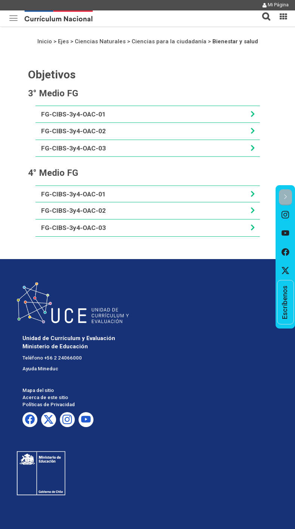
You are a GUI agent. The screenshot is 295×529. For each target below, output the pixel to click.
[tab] (263, 12)
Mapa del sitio (38, 390)
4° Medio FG (53, 173)
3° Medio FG (53, 93)
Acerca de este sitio (45, 397)
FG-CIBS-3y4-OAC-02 (73, 131)
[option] (285, 214)
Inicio (44, 41)
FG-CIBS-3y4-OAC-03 (73, 148)
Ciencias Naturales (100, 41)
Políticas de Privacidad (48, 404)
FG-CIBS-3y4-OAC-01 (73, 114)
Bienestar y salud (235, 41)
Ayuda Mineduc (40, 368)
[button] (263, 12)
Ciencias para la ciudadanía (169, 41)
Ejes (63, 41)
